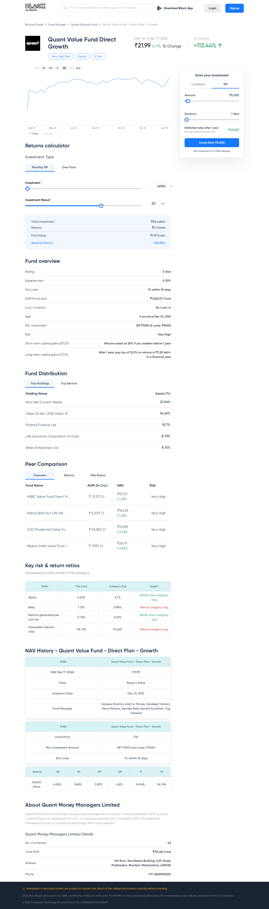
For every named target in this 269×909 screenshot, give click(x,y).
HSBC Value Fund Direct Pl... (48, 496)
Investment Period (37, 200)
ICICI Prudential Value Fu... (47, 529)
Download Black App (178, 8)
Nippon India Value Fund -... (48, 546)
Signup (234, 8)
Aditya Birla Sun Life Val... (46, 513)
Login (212, 8)
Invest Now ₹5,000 (212, 142)
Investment (32, 183)
